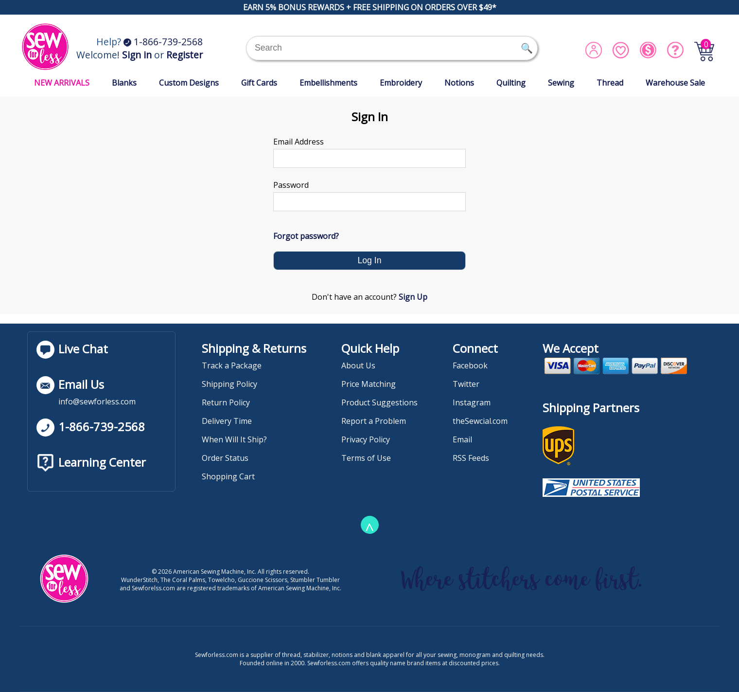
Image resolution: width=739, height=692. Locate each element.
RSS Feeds (471, 458)
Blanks (124, 82)
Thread (610, 82)
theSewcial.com (480, 421)
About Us (358, 365)
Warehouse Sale (675, 82)
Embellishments (328, 82)
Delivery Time (227, 421)
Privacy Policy (365, 439)
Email (462, 439)
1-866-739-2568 (163, 41)
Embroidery (401, 82)
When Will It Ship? (234, 439)
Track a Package (232, 365)
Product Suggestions (379, 402)
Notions (459, 82)
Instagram (472, 402)
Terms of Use (366, 458)
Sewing (561, 82)
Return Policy (226, 402)
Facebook (470, 365)
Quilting (511, 82)
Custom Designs (189, 82)
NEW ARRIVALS (61, 82)
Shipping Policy (229, 384)
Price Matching (368, 384)
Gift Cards (259, 82)
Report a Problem (373, 421)
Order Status (225, 458)
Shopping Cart (228, 476)
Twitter (466, 384)
